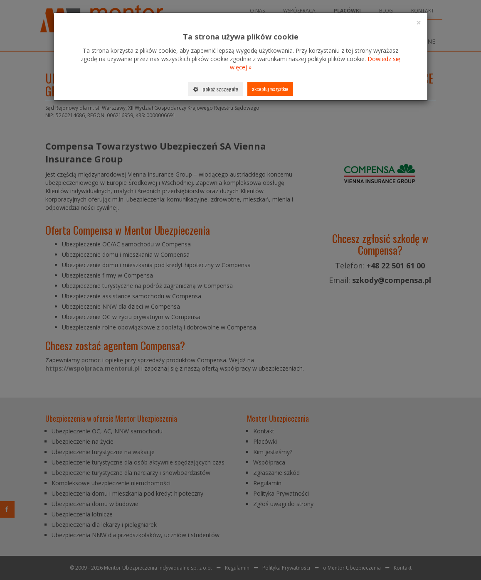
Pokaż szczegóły (215, 88)
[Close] (418, 22)
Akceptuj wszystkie (270, 88)
